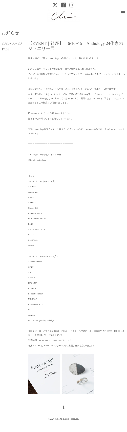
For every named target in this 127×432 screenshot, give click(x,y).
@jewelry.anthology (37, 160)
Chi (56, 419)
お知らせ (10, 33)
